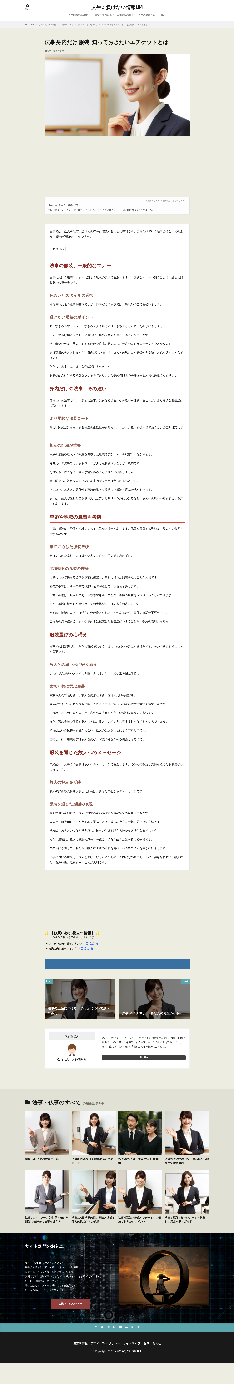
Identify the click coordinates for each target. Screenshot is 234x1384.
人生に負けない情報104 (117, 7)
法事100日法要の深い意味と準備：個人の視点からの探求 (93, 1219)
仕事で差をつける (102, 14)
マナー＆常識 (67, 24)
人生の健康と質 (146, 14)
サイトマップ (131, 1343)
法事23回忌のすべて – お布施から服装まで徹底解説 (187, 1161)
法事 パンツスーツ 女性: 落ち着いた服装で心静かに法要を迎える (46, 1219)
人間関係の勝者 (125, 14)
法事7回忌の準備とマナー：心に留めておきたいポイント (139, 1219)
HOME (31, 24)
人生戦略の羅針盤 (78, 14)
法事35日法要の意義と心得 (42, 1159)
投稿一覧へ (143, 1057)
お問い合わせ (152, 1343)
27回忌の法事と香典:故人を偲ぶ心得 (139, 1161)
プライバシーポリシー (105, 1343)
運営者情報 (80, 1343)
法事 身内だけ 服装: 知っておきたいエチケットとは (126, 24)
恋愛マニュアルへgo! (70, 1303)
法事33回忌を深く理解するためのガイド (92, 1161)
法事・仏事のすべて (87, 24)
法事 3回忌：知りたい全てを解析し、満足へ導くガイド (185, 1219)
